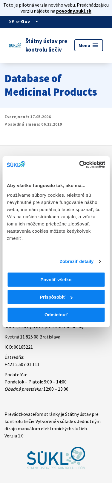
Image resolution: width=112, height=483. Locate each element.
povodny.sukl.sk (73, 11)
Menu (89, 45)
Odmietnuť (56, 314)
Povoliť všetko (56, 279)
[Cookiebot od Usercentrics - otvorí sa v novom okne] (79, 164)
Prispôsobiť (56, 297)
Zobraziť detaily (77, 261)
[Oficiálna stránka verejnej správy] (28, 21)
